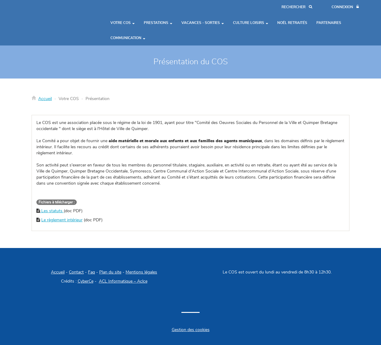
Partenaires (328, 23)
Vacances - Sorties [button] (202, 23)
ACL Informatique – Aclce (123, 281)
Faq (91, 272)
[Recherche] (297, 7)
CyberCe (85, 281)
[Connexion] (345, 7)
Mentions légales (141, 272)
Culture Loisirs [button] (250, 23)
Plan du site (110, 272)
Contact (76, 272)
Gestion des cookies (191, 330)
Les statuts (52, 211)
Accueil (45, 99)
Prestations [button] (158, 23)
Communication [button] (127, 38)
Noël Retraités (292, 23)
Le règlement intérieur (62, 220)
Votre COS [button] (122, 23)
